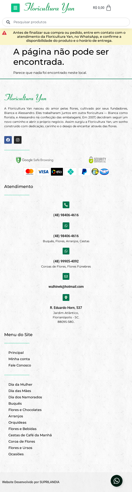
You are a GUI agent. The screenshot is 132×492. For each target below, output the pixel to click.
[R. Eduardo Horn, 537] (66, 297)
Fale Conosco (19, 365)
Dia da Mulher (20, 385)
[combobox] (66, 22)
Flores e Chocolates (25, 410)
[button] (15, 8)
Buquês (15, 403)
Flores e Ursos (20, 448)
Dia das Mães (19, 391)
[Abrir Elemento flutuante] (117, 481)
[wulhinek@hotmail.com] (66, 276)
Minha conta (19, 359)
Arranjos (15, 416)
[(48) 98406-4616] (66, 204)
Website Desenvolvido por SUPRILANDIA (30, 482)
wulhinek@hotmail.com (66, 287)
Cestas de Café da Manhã (30, 435)
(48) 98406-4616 (66, 215)
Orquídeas (17, 422)
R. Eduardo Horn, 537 (66, 308)
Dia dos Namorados (25, 397)
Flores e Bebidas (22, 429)
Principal (16, 353)
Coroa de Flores (21, 441)
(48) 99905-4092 (66, 261)
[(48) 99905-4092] (66, 251)
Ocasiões (16, 454)
